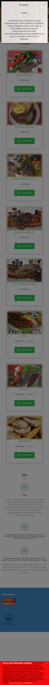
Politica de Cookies (16, 683)
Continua (28, 683)
